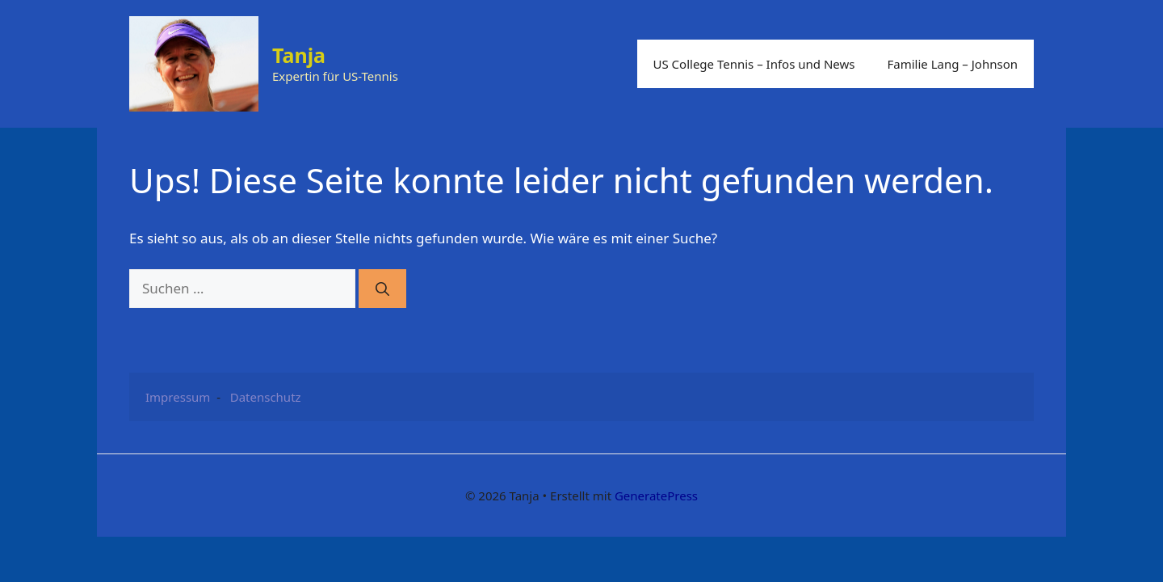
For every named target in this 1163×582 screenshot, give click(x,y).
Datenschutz (265, 397)
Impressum (177, 397)
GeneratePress (656, 495)
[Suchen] (382, 288)
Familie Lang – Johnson (952, 64)
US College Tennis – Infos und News (754, 64)
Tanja (298, 55)
